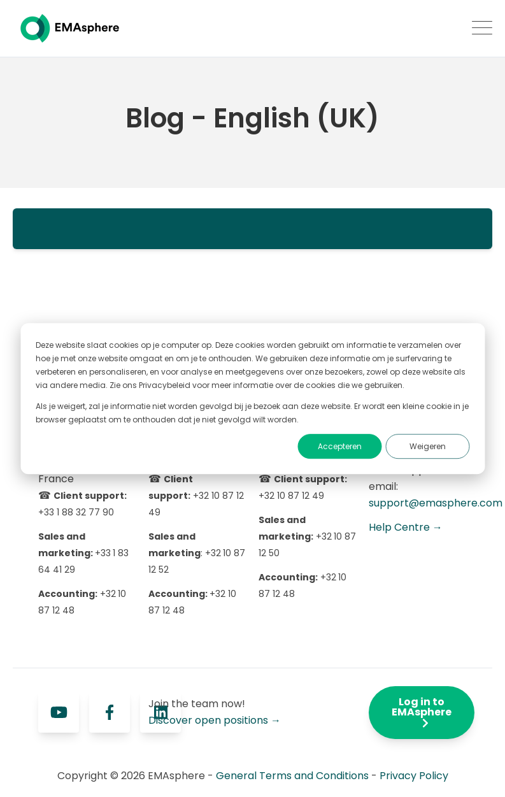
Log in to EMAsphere (422, 711)
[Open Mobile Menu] (482, 28)
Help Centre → (406, 527)
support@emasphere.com (435, 503)
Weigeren (427, 446)
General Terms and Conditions (292, 775)
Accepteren (340, 446)
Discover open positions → (214, 720)
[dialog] (252, 399)
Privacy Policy (414, 775)
